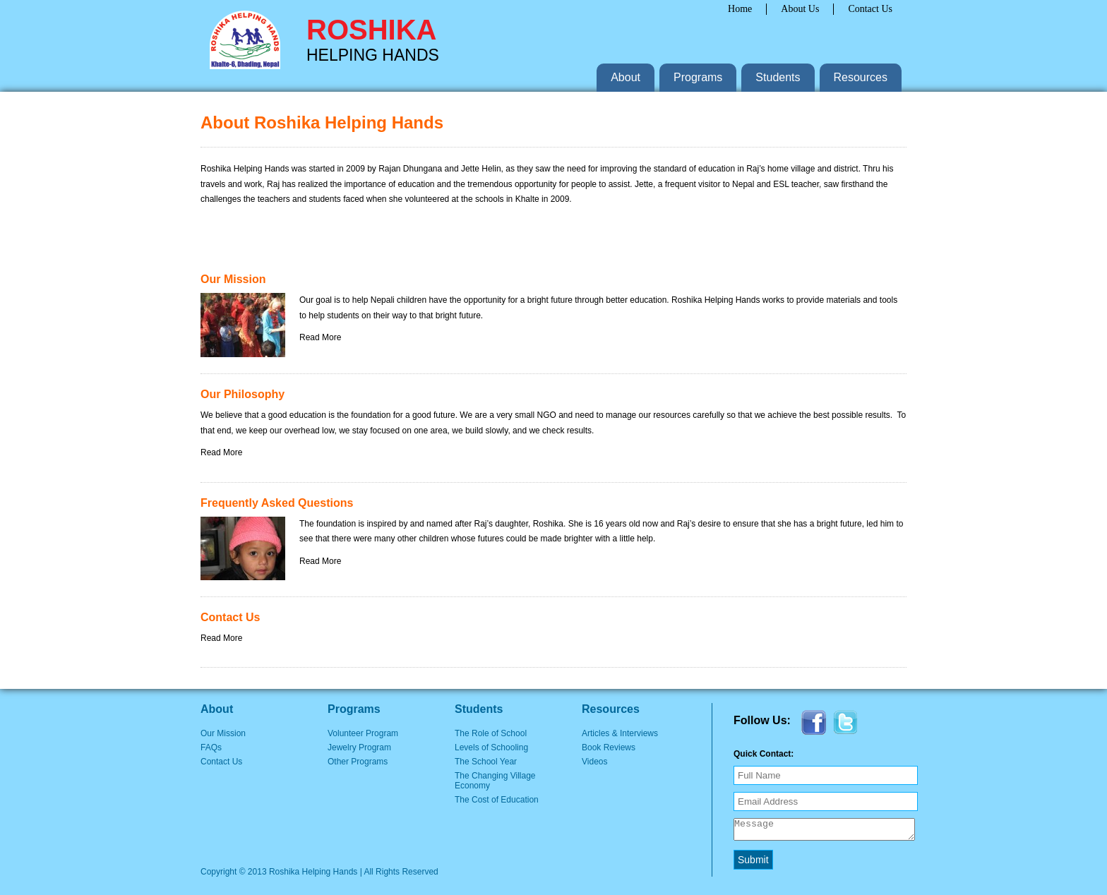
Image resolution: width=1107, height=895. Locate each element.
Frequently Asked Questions (277, 503)
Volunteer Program (363, 733)
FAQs (211, 747)
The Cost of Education (497, 800)
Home (740, 9)
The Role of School (491, 733)
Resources (860, 77)
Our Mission (233, 279)
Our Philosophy (243, 394)
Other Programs (358, 762)
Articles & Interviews (620, 733)
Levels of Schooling (491, 747)
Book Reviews (608, 747)
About (625, 77)
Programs (698, 77)
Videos (594, 762)
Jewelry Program (359, 747)
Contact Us (870, 9)
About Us (800, 9)
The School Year (486, 762)
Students (777, 77)
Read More (320, 337)
